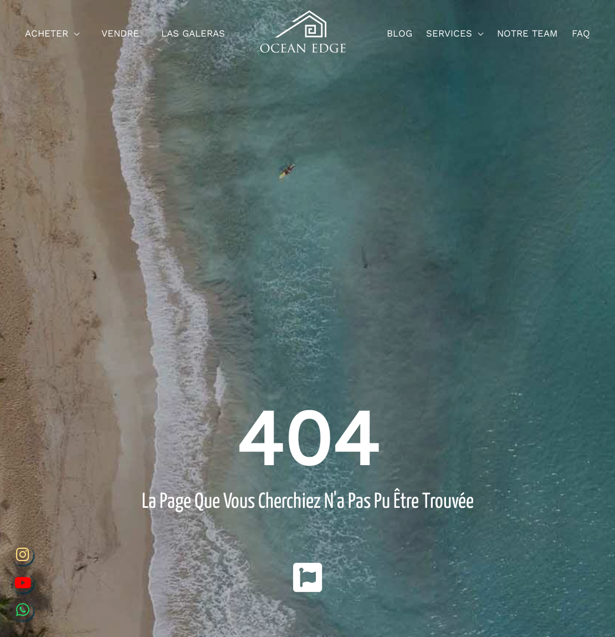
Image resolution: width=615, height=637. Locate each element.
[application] (73, 34)
